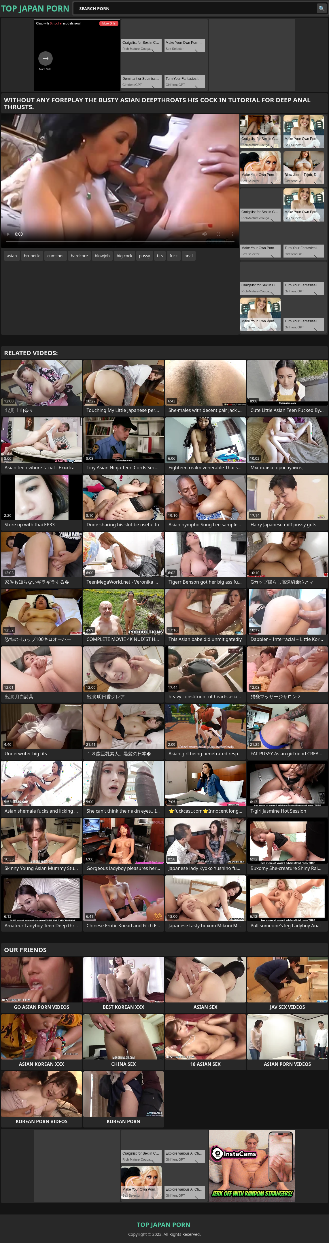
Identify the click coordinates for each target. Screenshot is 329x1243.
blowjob (102, 255)
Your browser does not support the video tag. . (120, 181)
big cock (124, 255)
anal (189, 255)
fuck (174, 255)
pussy (144, 255)
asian (12, 255)
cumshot (55, 255)
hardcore (79, 255)
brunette (32, 255)
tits (160, 255)
